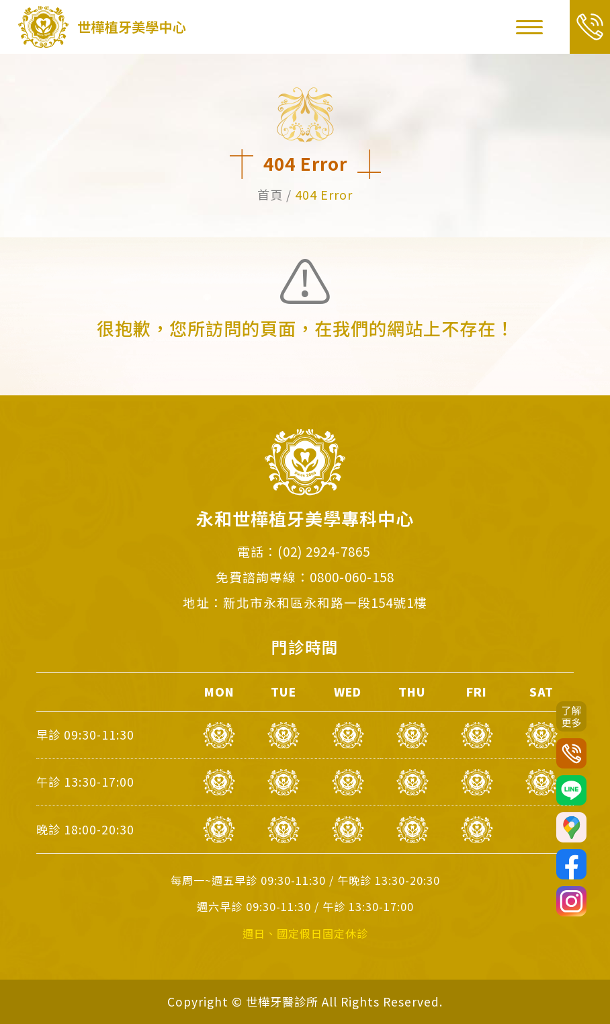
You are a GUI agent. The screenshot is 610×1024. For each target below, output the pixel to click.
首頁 (270, 194)
